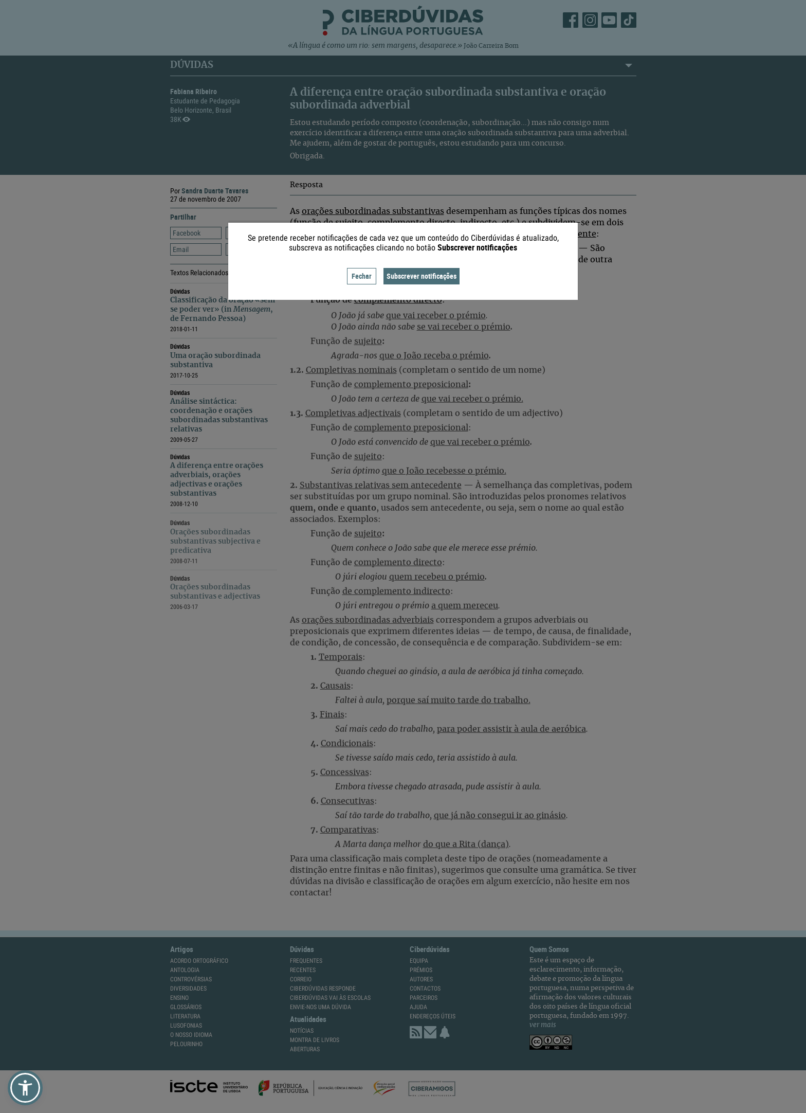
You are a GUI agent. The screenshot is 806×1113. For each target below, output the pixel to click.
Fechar (362, 276)
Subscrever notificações (421, 276)
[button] (25, 1088)
